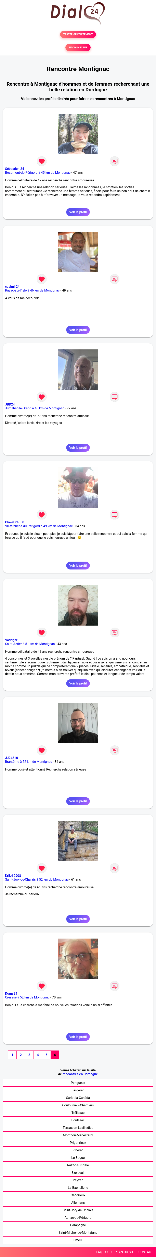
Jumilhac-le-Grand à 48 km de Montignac (34, 408)
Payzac (78, 1180)
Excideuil (78, 1173)
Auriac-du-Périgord (78, 1218)
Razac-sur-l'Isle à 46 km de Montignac (32, 290)
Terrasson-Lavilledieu (78, 1128)
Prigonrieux (78, 1143)
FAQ (99, 1252)
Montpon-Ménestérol (78, 1135)
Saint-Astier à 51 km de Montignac (30, 644)
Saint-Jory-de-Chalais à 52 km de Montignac (37, 879)
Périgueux (78, 1083)
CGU (108, 1252)
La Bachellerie (78, 1188)
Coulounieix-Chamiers (78, 1105)
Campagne (78, 1225)
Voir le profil (78, 212)
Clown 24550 (14, 522)
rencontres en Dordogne (80, 1074)
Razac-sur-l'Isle (78, 1165)
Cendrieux (78, 1195)
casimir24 (12, 286)
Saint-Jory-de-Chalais (78, 1210)
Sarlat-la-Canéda (78, 1098)
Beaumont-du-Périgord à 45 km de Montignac (37, 173)
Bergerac (78, 1090)
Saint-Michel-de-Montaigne (78, 1233)
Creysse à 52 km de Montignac (27, 997)
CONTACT (145, 1252)
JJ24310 (11, 758)
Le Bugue (78, 1158)
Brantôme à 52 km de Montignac (28, 762)
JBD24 (10, 404)
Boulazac (78, 1120)
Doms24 (11, 993)
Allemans (78, 1203)
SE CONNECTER (78, 47)
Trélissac (78, 1113)
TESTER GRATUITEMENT (78, 34)
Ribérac (78, 1150)
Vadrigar (11, 640)
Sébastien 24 (14, 169)
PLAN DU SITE (125, 1252)
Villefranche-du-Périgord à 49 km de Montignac (39, 526)
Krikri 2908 (13, 876)
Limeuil (78, 1240)
